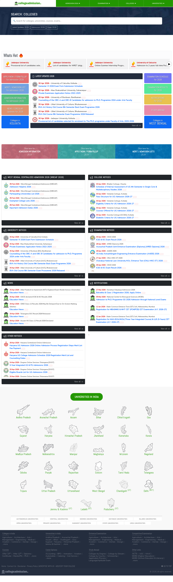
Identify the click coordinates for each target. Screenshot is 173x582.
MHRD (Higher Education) (143, 562)
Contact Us (11, 572)
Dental (26, 548)
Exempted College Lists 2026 (33, 205)
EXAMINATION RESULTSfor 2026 (158, 89)
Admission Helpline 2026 (33, 191)
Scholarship (112, 562)
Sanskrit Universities (21, 529)
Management (8, 546)
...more (5, 550)
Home (3, 572)
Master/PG (17, 562)
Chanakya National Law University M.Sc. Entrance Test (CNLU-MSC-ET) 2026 (131, 265)
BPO (59, 560)
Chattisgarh (65, 546)
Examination (104, 3)
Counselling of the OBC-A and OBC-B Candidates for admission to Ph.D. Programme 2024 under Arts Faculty (85, 98)
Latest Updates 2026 (20, 27)
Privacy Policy (32, 572)
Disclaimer (22, 572)
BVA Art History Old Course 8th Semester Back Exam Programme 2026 (68, 105)
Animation (67, 560)
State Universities (40, 529)
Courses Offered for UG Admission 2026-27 (117, 215)
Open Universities (123, 524)
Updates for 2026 (15, 110)
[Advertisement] (86, 43)
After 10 (6, 560)
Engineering (21, 546)
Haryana (57, 548)
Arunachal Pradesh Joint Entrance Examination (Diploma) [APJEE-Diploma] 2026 (132, 251)
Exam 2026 (51, 27)
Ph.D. (26, 562)
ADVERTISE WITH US (46, 572)
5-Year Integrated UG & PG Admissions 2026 (32, 369)
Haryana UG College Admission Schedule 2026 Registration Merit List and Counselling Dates (41, 361)
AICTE (134, 560)
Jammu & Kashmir (53, 550)
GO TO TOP (166, 572)
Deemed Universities (64, 524)
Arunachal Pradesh (70, 544)
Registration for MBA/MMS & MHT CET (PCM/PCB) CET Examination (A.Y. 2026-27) (131, 315)
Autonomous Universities (22, 524)
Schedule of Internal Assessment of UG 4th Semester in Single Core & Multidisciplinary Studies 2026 (126, 192)
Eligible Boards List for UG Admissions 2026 (32, 376)
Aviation (5, 548)
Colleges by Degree (97, 560)
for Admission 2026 (15, 78)
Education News (45, 296)
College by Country (97, 562)
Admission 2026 (72, 3)
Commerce (16, 548)
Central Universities (44, 524)
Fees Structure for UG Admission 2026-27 (116, 200)
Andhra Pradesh (52, 544)
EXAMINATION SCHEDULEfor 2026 (157, 78)
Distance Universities (85, 524)
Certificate (6, 562)
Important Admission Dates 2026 (33, 212)
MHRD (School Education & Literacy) (147, 564)
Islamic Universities (105, 524)
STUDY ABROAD (158, 110)
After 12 (17, 560)
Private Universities (142, 524)
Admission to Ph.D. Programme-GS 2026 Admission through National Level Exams (131, 305)
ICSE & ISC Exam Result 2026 (111, 244)
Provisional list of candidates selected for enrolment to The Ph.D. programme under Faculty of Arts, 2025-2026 (86, 120)
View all (136, 125)
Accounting (50, 560)
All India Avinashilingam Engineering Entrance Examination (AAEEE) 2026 (130, 258)
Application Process (97, 564)
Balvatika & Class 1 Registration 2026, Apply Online (121, 296)
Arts (29, 544)
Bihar (56, 546)
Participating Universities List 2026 (33, 198)
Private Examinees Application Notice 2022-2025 (64, 91)
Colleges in (15, 122)
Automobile (50, 562)
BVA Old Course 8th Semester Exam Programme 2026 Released (66, 113)
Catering (61, 562)
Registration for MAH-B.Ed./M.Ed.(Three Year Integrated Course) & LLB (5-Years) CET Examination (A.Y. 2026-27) (132, 325)
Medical (31, 546)
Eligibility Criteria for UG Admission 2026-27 (117, 208)
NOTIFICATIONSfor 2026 (157, 99)
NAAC (148, 560)
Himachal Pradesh (71, 548)
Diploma (27, 560)
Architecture (19, 544)
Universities (158, 3)
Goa (74, 546)
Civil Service (72, 562)
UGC (141, 560)
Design (34, 548)
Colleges (131, 3)
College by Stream (116, 560)
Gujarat (49, 548)
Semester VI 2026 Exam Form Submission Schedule (60, 84)
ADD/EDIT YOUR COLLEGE (65, 572)
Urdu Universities (58, 529)
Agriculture (7, 544)
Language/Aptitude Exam (99, 567)
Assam (48, 546)
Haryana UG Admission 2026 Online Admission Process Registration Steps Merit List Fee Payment (46, 351)
